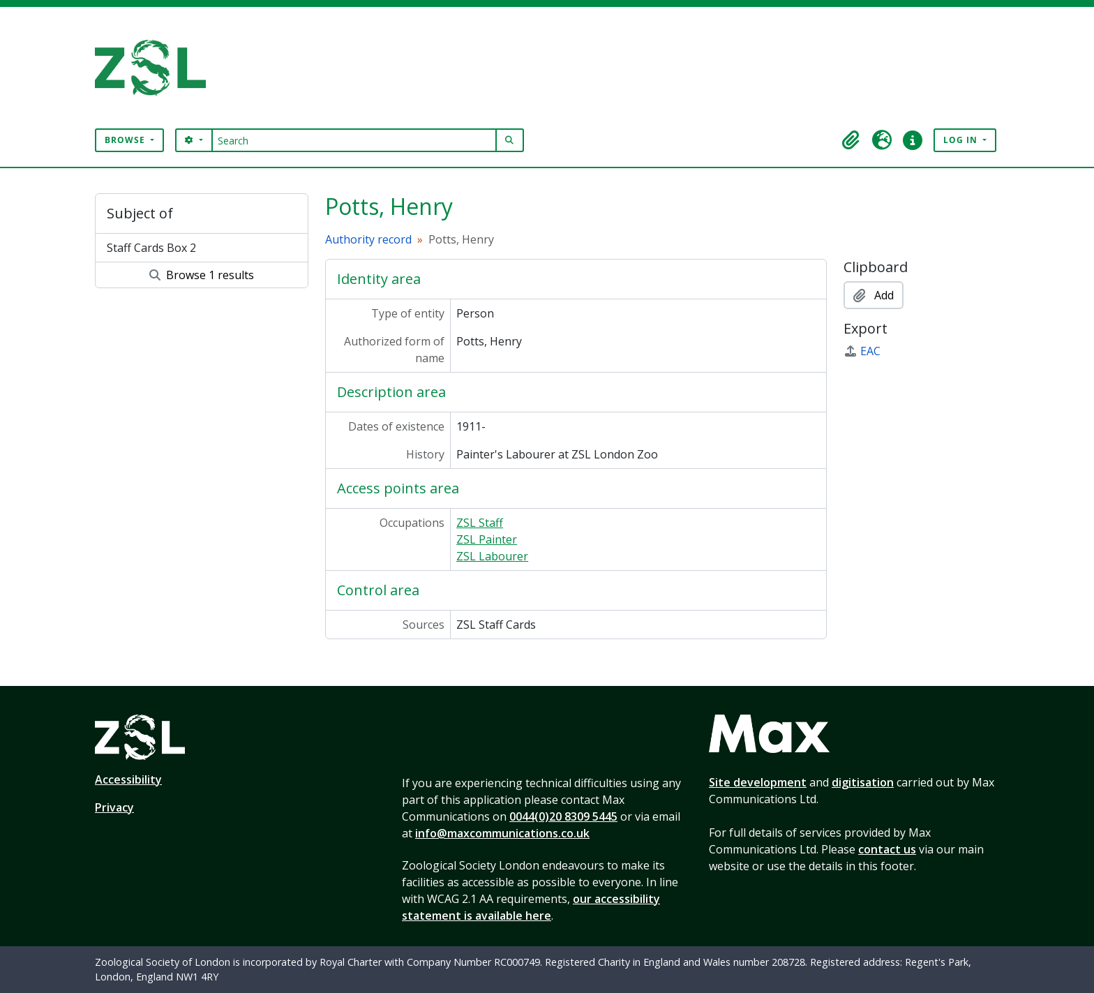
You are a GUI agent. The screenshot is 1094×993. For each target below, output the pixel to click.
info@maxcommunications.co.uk (502, 833)
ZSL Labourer (492, 556)
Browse (126, 140)
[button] (851, 140)
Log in (961, 140)
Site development (758, 782)
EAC (862, 351)
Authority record (368, 239)
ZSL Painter (486, 539)
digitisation (863, 782)
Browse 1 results (201, 275)
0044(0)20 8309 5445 (563, 816)
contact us (887, 849)
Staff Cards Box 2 (151, 247)
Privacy (114, 807)
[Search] (354, 140)
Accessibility (128, 779)
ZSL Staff (479, 522)
